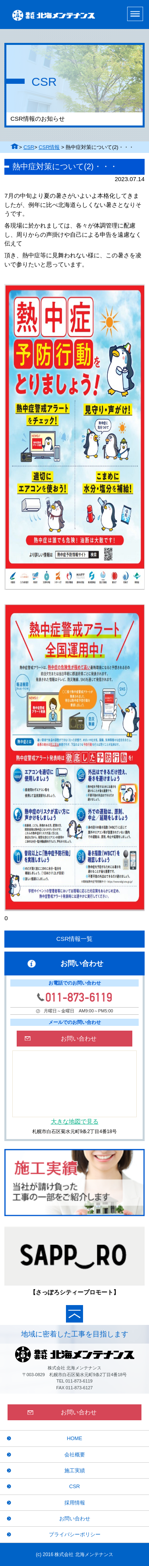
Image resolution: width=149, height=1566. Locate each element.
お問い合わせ (74, 1519)
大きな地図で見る (75, 1121)
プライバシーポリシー (75, 1534)
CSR (28, 147)
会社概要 (74, 1455)
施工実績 (74, 1470)
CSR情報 (49, 147)
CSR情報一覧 (74, 938)
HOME (74, 1438)
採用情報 (74, 1503)
